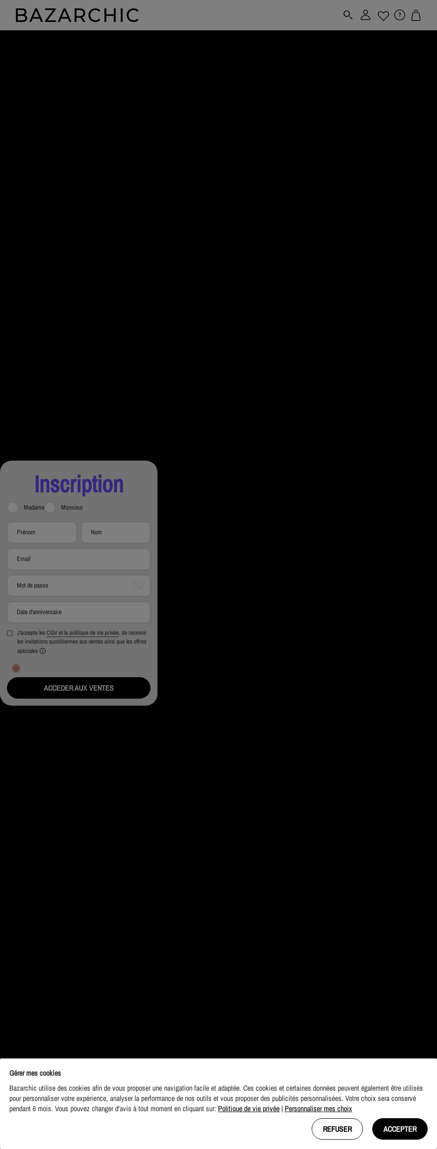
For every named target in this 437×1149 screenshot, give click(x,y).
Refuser (337, 1129)
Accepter (400, 1129)
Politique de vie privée (249, 1108)
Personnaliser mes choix (318, 1108)
